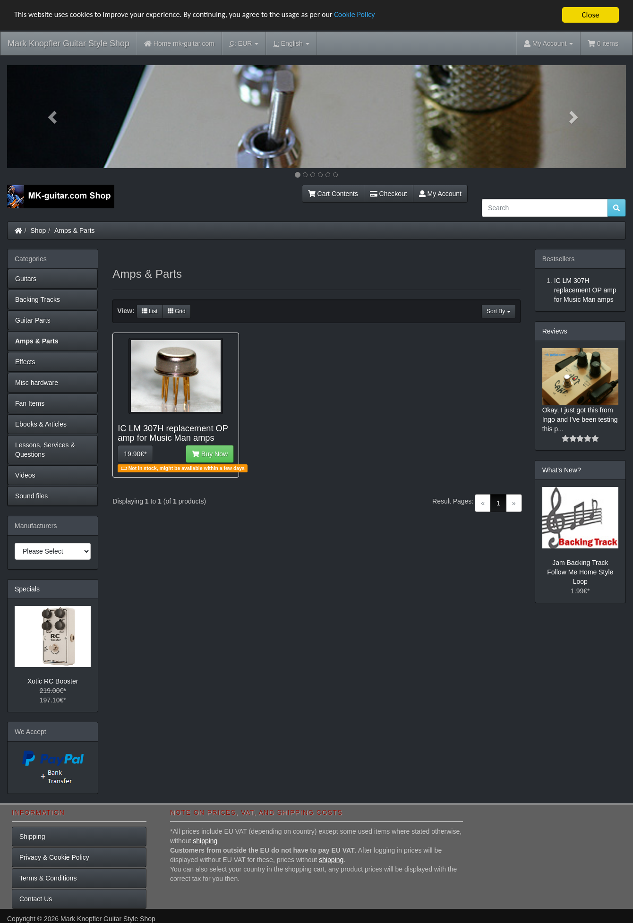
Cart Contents (333, 193)
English (291, 44)
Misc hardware (36, 382)
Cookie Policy (372, 15)
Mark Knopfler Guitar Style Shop (68, 43)
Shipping (32, 836)
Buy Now (210, 454)
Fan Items (29, 403)
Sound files (31, 496)
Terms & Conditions (48, 878)
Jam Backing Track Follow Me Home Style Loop (580, 572)
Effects (25, 362)
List (150, 311)
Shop (38, 230)
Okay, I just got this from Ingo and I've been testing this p (580, 419)
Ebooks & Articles (41, 424)
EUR (244, 44)
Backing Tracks (37, 299)
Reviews (554, 331)
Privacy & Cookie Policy (54, 857)
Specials (27, 589)
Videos (25, 475)
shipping (205, 841)
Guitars (25, 278)
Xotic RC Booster (52, 681)
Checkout (388, 193)
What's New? (561, 470)
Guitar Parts (33, 320)
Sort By (499, 311)
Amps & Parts (74, 230)
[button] (53, 116)
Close (590, 15)
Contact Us (35, 899)
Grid (177, 311)
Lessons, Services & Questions (45, 449)
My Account (440, 193)
